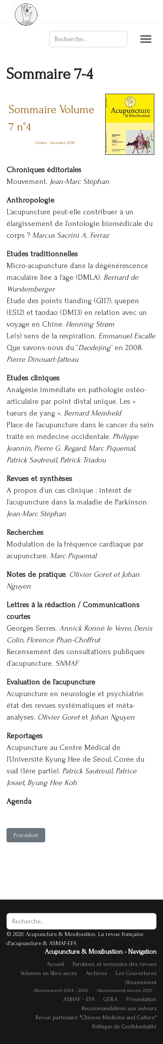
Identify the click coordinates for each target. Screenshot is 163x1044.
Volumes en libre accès (48, 973)
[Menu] (145, 39)
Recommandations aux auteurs (119, 1008)
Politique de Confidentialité (124, 1026)
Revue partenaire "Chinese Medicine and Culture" (96, 1017)
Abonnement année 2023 (124, 990)
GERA (110, 999)
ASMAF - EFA (79, 999)
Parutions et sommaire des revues (114, 964)
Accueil (55, 964)
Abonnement (140, 982)
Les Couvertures (136, 973)
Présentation (141, 999)
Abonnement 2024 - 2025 (60, 990)
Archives (96, 973)
